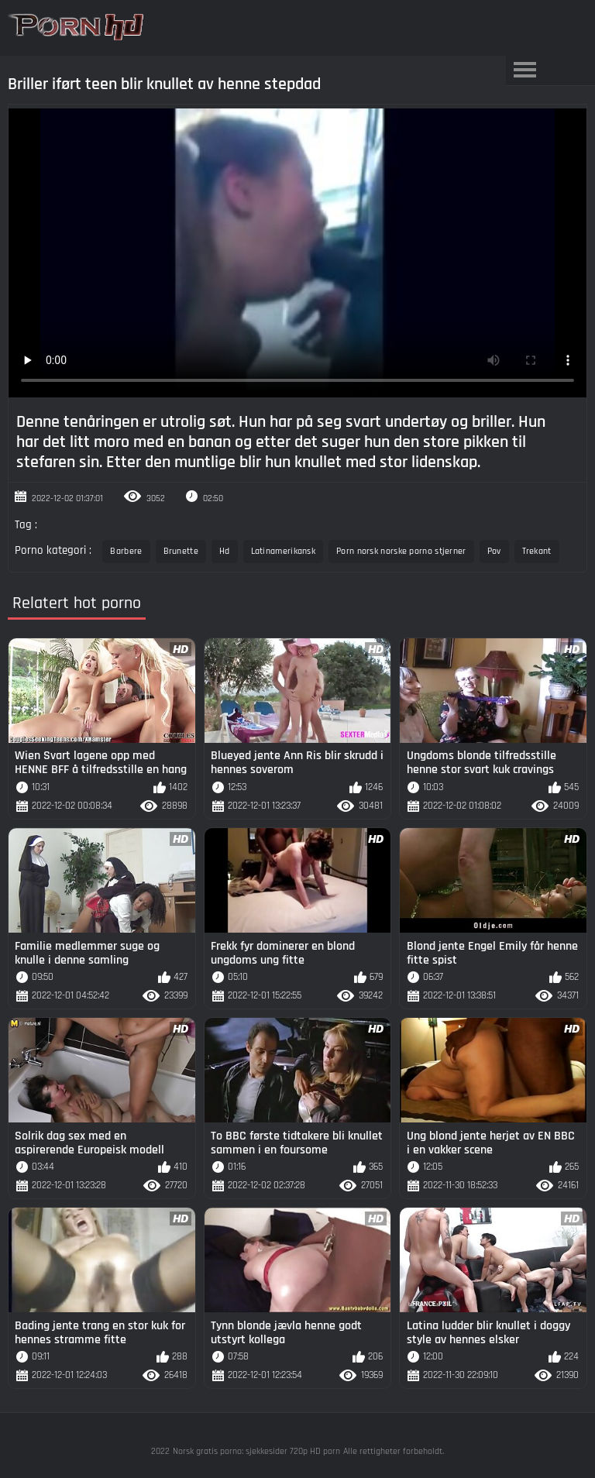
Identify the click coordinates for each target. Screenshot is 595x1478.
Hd (224, 551)
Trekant (537, 551)
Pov (494, 551)
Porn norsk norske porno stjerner (401, 551)
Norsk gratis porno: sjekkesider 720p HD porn (256, 1451)
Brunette (180, 551)
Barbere (126, 551)
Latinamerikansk (283, 551)
